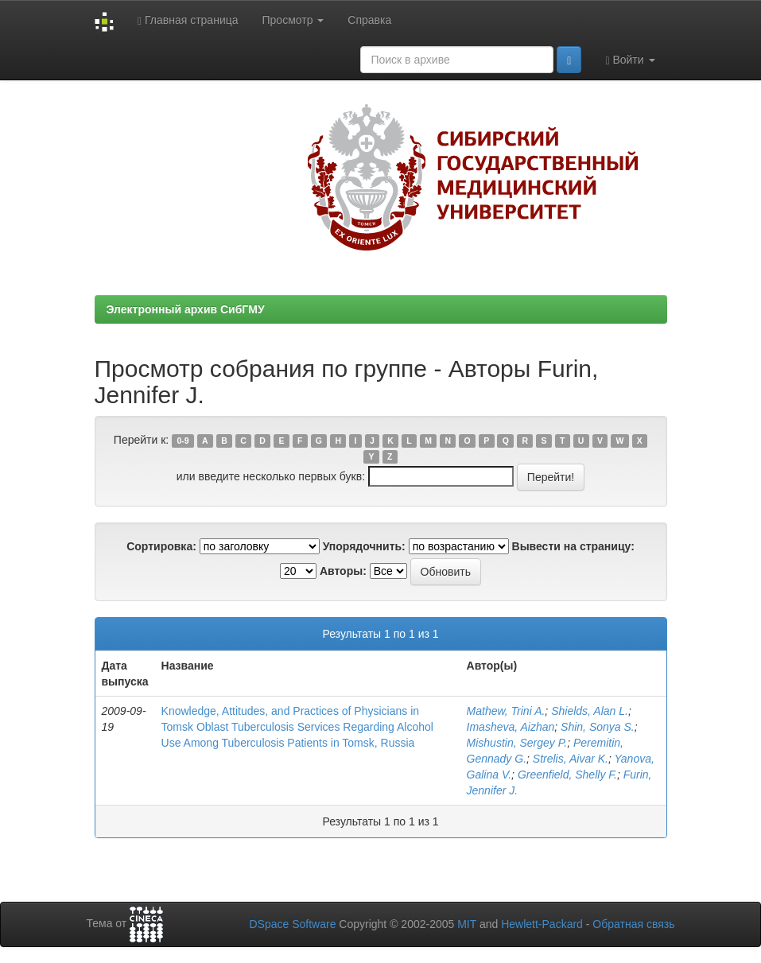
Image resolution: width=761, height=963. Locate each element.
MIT (466, 924)
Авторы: (343, 571)
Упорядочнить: (364, 546)
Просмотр (293, 20)
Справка (369, 20)
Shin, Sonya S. (598, 726)
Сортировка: (161, 546)
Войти (629, 60)
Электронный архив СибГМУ (186, 309)
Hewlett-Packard (542, 924)
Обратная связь (633, 924)
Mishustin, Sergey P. (517, 742)
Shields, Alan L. (589, 711)
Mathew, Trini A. (506, 711)
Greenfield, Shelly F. (567, 774)
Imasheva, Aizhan (511, 726)
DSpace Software (292, 924)
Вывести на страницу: (573, 546)
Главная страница (188, 20)
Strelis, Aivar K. (570, 758)
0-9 (182, 440)
